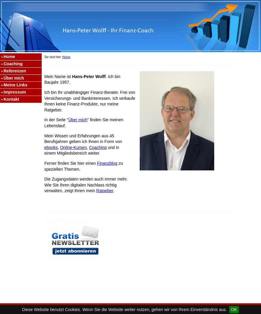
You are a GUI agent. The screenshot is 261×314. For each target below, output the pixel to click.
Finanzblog (107, 163)
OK (234, 309)
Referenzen (15, 71)
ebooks (51, 147)
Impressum (15, 92)
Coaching (13, 63)
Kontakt (11, 99)
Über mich (14, 78)
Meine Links (15, 85)
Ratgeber (104, 190)
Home (9, 56)
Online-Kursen (73, 147)
